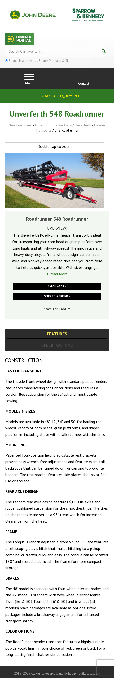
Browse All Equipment (59, 96)
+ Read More (57, 273)
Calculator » (57, 286)
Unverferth (83, 125)
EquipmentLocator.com (84, 673)
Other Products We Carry (53, 125)
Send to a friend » (57, 296)
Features (57, 334)
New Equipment (20, 125)
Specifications (57, 345)
